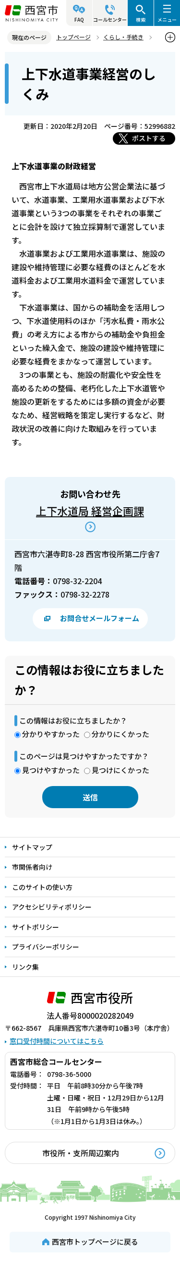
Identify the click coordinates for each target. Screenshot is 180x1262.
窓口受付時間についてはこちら (57, 1041)
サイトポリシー (35, 927)
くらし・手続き (123, 37)
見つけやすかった (51, 770)
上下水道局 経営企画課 (90, 510)
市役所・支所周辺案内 (80, 1153)
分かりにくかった (120, 734)
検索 (140, 19)
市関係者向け (32, 867)
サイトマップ (32, 847)
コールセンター (110, 19)
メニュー (167, 19)
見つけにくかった (120, 770)
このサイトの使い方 (42, 887)
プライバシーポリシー (45, 946)
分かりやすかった (51, 734)
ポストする (149, 138)
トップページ (73, 37)
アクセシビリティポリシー (52, 907)
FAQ (79, 19)
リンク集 (25, 967)
